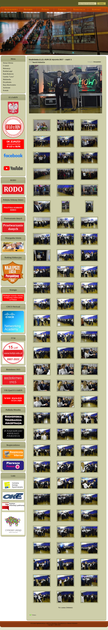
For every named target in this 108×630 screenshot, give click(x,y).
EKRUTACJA (79, 10)
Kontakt (5, 90)
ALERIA (62, 10)
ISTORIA (28, 10)
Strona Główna (8, 63)
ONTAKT (96, 10)
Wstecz (34, 615)
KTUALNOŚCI (11, 10)
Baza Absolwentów (9, 85)
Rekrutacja (6, 68)
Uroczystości (97, 62)
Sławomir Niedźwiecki (39, 62)
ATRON (45, 10)
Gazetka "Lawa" (8, 77)
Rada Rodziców (8, 74)
